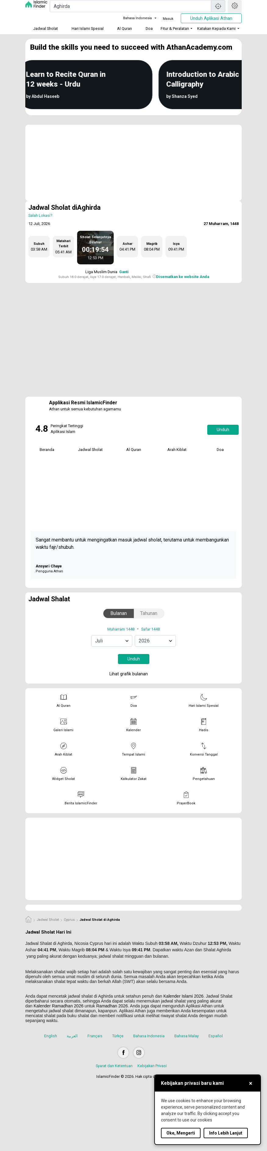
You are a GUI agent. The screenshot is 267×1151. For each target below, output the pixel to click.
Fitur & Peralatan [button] (175, 28)
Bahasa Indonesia (134, 18)
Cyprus (69, 920)
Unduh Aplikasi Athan (211, 18)
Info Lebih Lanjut (225, 1133)
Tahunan (148, 613)
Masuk (168, 19)
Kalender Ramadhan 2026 (58, 1005)
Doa (149, 28)
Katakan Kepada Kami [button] (216, 28)
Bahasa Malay (186, 1036)
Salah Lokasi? (40, 215)
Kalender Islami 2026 (183, 996)
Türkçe (117, 1036)
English (50, 1036)
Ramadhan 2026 (112, 1005)
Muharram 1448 (120, 629)
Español (215, 1036)
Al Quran (124, 28)
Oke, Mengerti (180, 1133)
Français (94, 1036)
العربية (72, 1036)
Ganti (124, 272)
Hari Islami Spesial (88, 28)
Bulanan (118, 613)
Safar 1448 (150, 629)
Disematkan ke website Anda (182, 276)
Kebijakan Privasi (152, 1065)
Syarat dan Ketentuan (114, 1065)
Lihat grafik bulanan (132, 674)
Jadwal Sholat (45, 28)
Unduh (223, 429)
